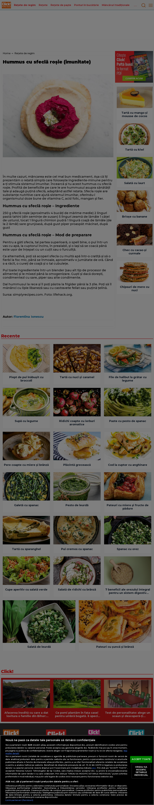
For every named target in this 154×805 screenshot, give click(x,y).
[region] (77, 770)
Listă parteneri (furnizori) (19, 800)
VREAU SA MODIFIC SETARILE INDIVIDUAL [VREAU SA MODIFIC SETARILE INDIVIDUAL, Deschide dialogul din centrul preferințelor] (141, 771)
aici (94, 768)
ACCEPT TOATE (141, 759)
